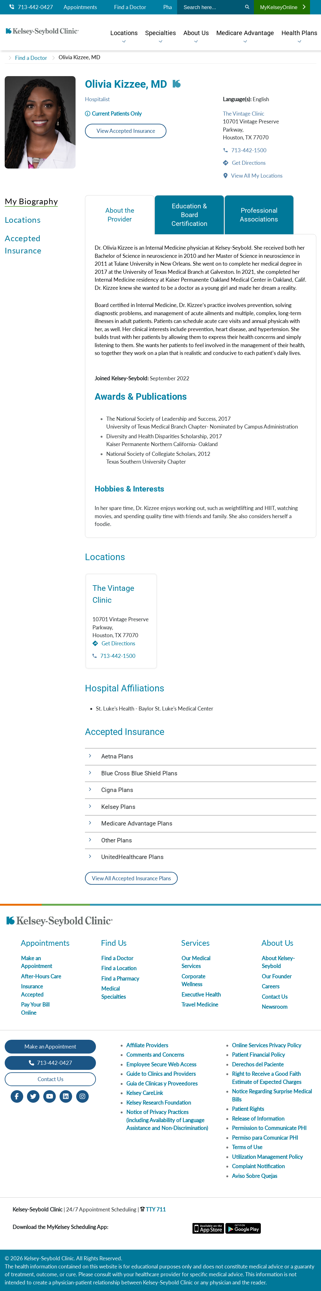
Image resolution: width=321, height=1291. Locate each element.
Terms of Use (247, 1147)
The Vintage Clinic (243, 113)
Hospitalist (97, 99)
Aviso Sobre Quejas (254, 1176)
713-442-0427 (31, 7)
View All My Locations (256, 175)
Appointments (80, 7)
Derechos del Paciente (258, 1064)
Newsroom (274, 1006)
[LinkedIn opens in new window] (66, 1095)
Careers (270, 986)
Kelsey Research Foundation (158, 1102)
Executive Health (201, 994)
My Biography (31, 201)
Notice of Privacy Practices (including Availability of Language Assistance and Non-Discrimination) (167, 1120)
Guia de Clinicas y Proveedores (161, 1083)
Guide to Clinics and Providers (161, 1073)
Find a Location (118, 968)
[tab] (119, 214)
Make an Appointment (50, 1046)
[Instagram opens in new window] (82, 1095)
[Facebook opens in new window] (17, 1095)
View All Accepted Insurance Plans (131, 878)
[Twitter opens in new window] (33, 1095)
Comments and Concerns (155, 1054)
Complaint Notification (258, 1166)
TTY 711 (153, 1209)
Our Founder (277, 976)
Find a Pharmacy (120, 978)
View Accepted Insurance (126, 131)
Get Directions (248, 162)
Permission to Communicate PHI (269, 1128)
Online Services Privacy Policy (266, 1045)
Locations (23, 220)
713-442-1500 (248, 150)
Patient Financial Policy (258, 1054)
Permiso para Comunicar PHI (265, 1137)
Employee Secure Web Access (161, 1064)
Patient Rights (248, 1109)
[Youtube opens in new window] (49, 1095)
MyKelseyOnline (282, 7)
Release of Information (258, 1118)
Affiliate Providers (147, 1045)
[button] (200, 756)
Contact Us (274, 996)
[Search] (247, 7)
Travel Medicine (200, 1004)
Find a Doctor (130, 7)
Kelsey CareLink (144, 1093)
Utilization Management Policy (267, 1156)
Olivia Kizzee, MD (79, 57)
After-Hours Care (41, 976)
